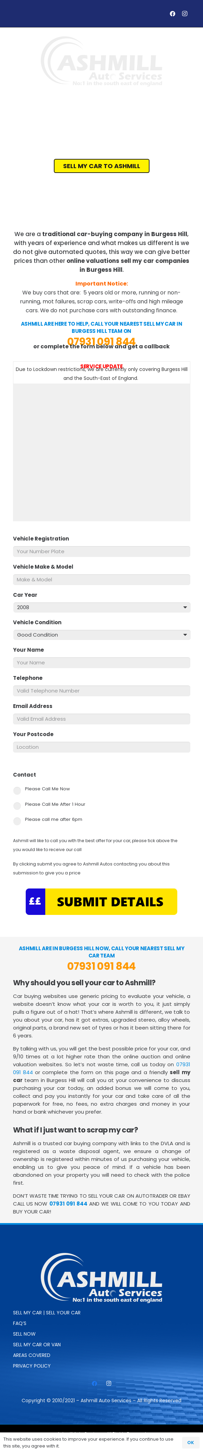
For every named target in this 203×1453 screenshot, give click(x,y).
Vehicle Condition (40, 622)
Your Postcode (36, 734)
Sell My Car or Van (37, 1344)
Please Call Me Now (47, 789)
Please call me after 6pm (53, 819)
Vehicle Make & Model (46, 566)
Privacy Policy (32, 1365)
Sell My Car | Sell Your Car (47, 1312)
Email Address (35, 706)
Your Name (31, 650)
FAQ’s (19, 1323)
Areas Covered (31, 1355)
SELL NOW (24, 1333)
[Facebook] (172, 13)
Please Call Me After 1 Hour (55, 804)
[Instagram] (184, 13)
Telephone (30, 678)
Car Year (28, 595)
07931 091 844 (101, 342)
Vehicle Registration (43, 538)
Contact (27, 774)
